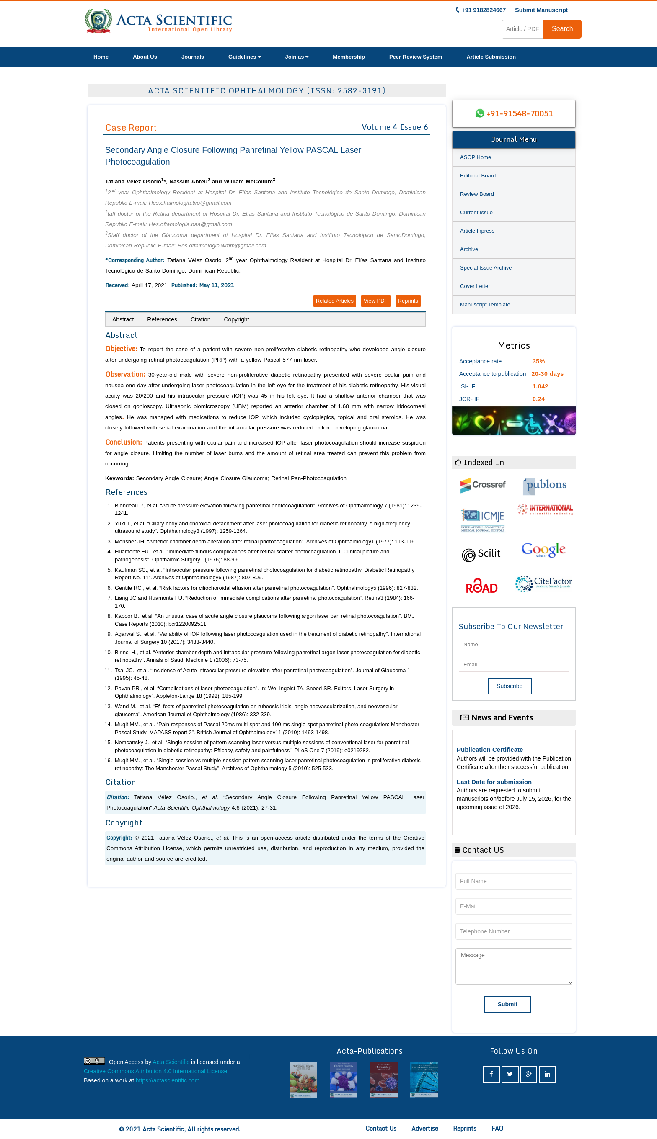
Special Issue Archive (486, 268)
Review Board (477, 194)
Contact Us (381, 1128)
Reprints (408, 301)
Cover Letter (475, 286)
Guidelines (244, 57)
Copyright (236, 319)
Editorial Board (478, 175)
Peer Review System (415, 57)
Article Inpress (477, 231)
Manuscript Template (485, 304)
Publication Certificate (490, 749)
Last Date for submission (494, 781)
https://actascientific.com (168, 1080)
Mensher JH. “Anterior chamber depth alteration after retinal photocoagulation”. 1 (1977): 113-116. (265, 541)
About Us (145, 57)
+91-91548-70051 (520, 113)
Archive (469, 249)
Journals (192, 57)
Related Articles (335, 301)
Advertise (424, 1128)
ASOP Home (475, 157)
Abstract (123, 319)
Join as (297, 57)
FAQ (497, 1128)
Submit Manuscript (541, 10)
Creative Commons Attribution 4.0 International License (155, 1071)
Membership (349, 57)
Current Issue (476, 212)
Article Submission (491, 57)
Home (101, 57)
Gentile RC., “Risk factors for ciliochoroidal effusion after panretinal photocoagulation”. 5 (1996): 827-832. (266, 588)
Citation (200, 319)
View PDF (376, 301)
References (162, 319)
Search (562, 28)
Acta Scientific (171, 1062)
